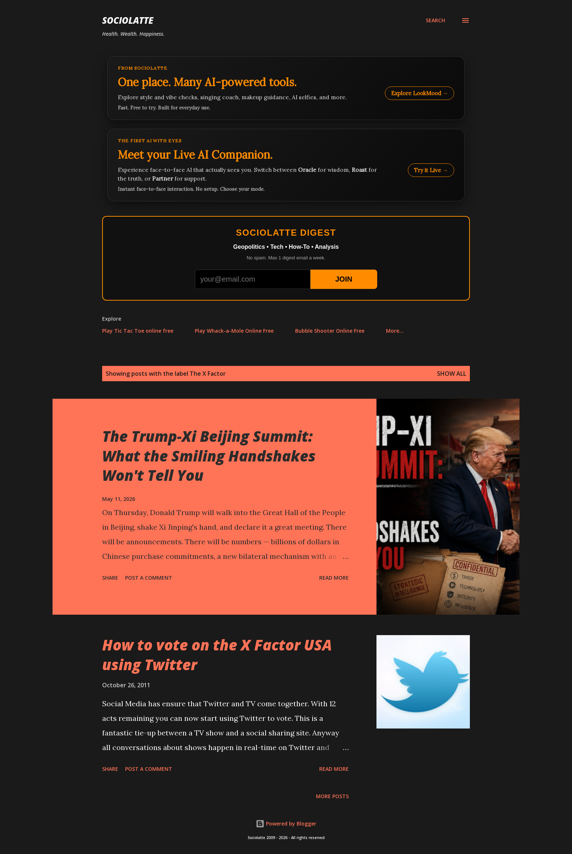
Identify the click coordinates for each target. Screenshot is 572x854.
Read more (334, 577)
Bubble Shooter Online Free (329, 330)
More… (394, 330)
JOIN (343, 279)
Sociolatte (127, 20)
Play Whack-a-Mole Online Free (234, 330)
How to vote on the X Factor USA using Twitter (217, 654)
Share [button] (110, 577)
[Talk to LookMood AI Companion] (286, 165)
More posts (332, 796)
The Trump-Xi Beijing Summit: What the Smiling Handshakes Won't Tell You (209, 455)
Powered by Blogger (286, 823)
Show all (451, 374)
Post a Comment (148, 577)
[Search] (435, 20)
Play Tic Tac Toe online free (137, 330)
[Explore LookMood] (286, 88)
